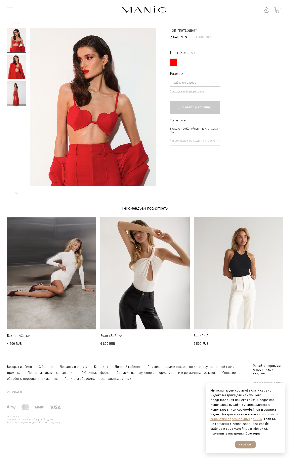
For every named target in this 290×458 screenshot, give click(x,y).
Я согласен (245, 444)
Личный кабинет (127, 367)
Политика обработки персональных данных (97, 379)
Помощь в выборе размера (187, 91)
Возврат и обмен (20, 367)
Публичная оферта (95, 373)
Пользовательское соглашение (51, 373)
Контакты (101, 367)
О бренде (46, 367)
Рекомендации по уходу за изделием (195, 140)
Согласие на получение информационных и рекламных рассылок (166, 373)
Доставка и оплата (74, 367)
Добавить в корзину (195, 107)
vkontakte (15, 392)
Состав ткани (195, 120)
